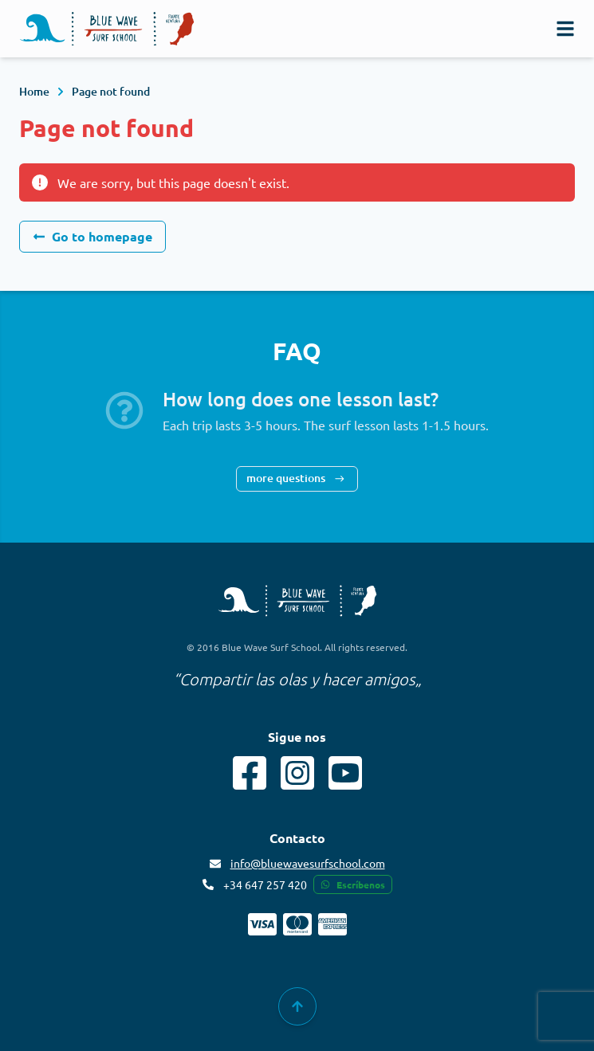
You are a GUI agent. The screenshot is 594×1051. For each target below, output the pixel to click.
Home (34, 91)
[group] (297, 1006)
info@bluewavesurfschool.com (307, 863)
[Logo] (107, 29)
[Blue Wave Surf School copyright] (297, 601)
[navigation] (565, 29)
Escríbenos (353, 884)
